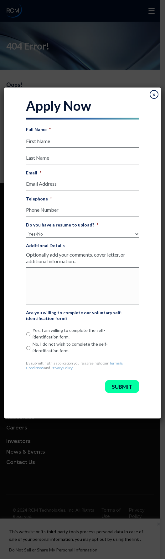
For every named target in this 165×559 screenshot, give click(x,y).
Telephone (39, 198)
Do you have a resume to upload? (62, 224)
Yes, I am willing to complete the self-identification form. (69, 333)
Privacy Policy (61, 367)
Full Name (38, 129)
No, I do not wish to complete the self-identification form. (70, 347)
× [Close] (154, 94)
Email (33, 172)
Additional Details (45, 245)
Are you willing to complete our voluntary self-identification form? (74, 315)
